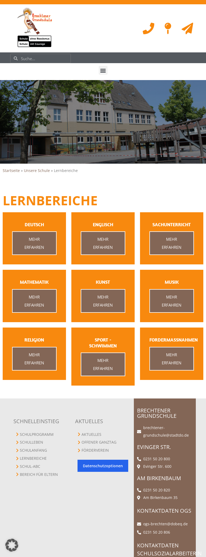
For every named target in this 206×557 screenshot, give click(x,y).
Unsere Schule (37, 170)
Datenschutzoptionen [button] (103, 465)
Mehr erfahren (34, 243)
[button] (103, 70)
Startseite (11, 170)
